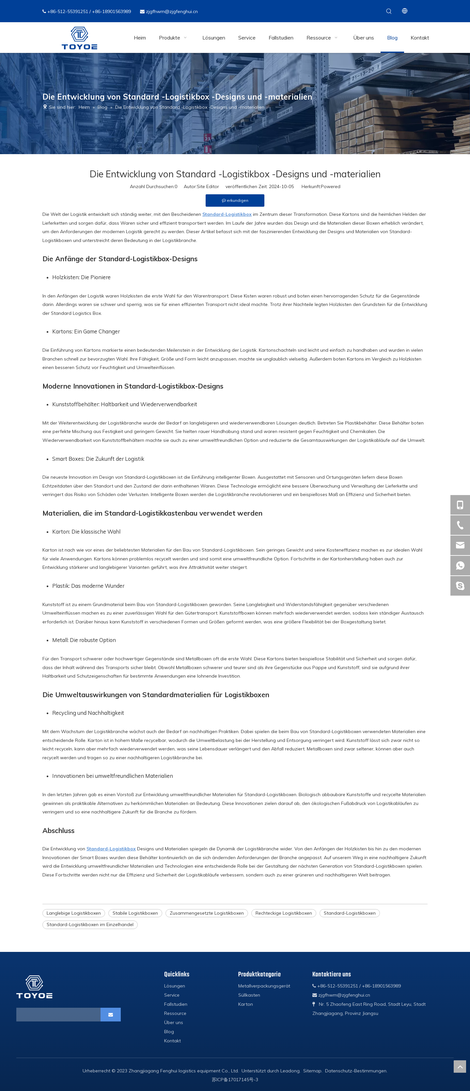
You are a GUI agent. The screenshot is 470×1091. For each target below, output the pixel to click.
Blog (169, 1032)
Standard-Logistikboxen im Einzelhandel (90, 924)
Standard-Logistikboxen (350, 913)
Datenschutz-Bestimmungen (355, 1071)
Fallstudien (175, 1004)
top (460, 1066)
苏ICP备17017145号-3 (235, 1080)
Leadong (290, 1071)
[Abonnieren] (111, 1014)
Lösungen (174, 986)
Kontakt (172, 1041)
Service (172, 995)
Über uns (173, 1022)
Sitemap (312, 1071)
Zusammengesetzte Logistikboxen (207, 913)
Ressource (175, 1013)
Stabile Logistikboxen (135, 913)
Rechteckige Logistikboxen (284, 913)
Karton (245, 1004)
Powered (330, 186)
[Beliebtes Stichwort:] (389, 11)
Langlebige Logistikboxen (74, 913)
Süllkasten (249, 995)
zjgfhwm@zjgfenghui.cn (172, 11)
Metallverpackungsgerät (264, 986)
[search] (44, 1014)
